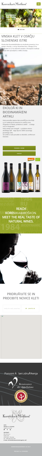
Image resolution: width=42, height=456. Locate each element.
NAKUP (19, 153)
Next (39, 18)
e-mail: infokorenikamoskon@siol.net (15, 440)
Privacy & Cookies (9, 426)
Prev (2, 18)
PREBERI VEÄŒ (19, 148)
